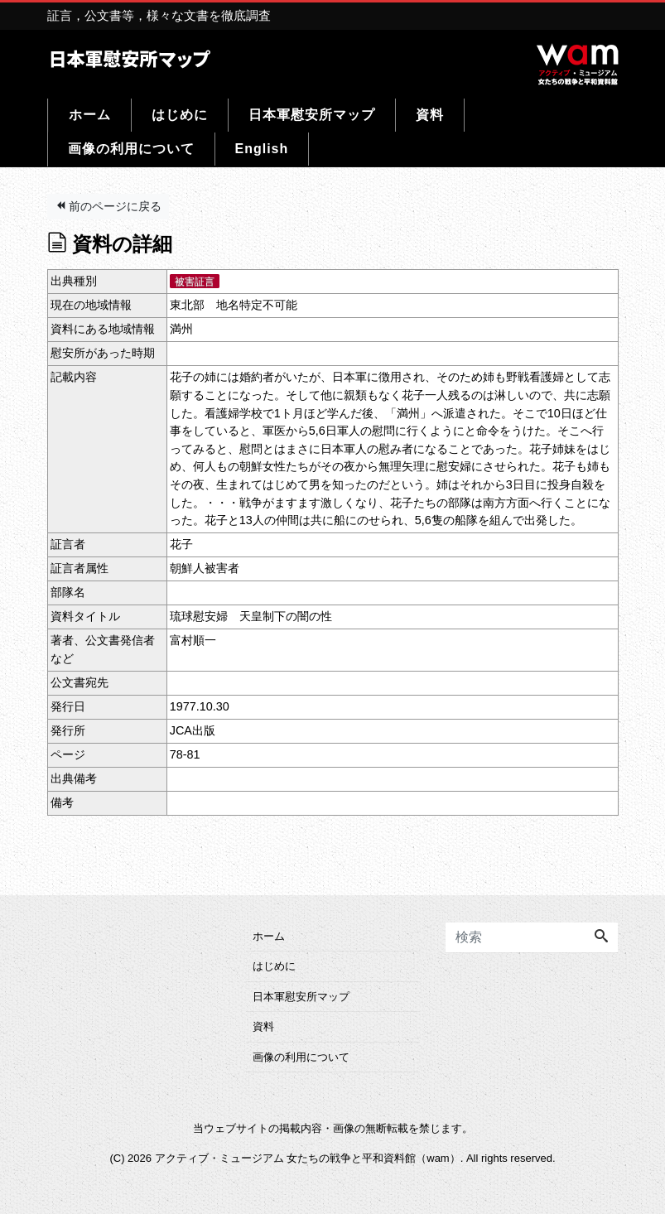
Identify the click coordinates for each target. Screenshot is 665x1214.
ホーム (90, 115)
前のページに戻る (108, 206)
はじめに (180, 115)
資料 (430, 115)
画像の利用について (131, 149)
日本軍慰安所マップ (311, 115)
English (262, 149)
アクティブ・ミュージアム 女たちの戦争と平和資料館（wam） (307, 1158)
